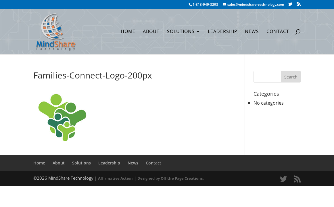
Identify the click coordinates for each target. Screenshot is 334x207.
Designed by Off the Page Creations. (170, 178)
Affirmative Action (115, 178)
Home (128, 31)
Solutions (181, 31)
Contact (277, 31)
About (151, 31)
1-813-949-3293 (205, 4)
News (252, 31)
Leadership (222, 31)
